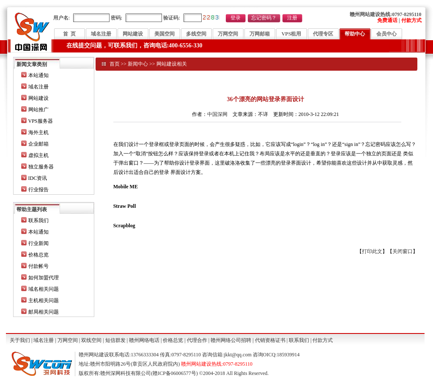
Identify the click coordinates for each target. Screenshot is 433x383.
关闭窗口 (402, 251)
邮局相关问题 (43, 312)
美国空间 (164, 34)
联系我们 (38, 220)
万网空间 (228, 34)
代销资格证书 (270, 340)
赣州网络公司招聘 (231, 340)
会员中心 (386, 34)
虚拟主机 (38, 155)
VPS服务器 (40, 121)
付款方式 (322, 340)
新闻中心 (138, 64)
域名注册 (101, 34)
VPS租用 (291, 34)
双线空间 (91, 340)
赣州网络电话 (144, 340)
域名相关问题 (43, 289)
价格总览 (38, 255)
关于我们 (20, 340)
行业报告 (38, 190)
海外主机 (38, 132)
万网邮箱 (259, 34)
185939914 (288, 355)
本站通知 (38, 75)
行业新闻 (38, 243)
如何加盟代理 (43, 278)
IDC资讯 (37, 178)
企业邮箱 (38, 144)
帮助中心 (355, 34)
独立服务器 (41, 167)
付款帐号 (38, 266)
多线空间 (196, 34)
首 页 (69, 34)
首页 (115, 64)
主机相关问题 (43, 300)
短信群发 (115, 340)
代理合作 (197, 340)
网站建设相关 (171, 64)
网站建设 (133, 34)
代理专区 (323, 34)
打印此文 (372, 251)
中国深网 (217, 114)
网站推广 (38, 110)
